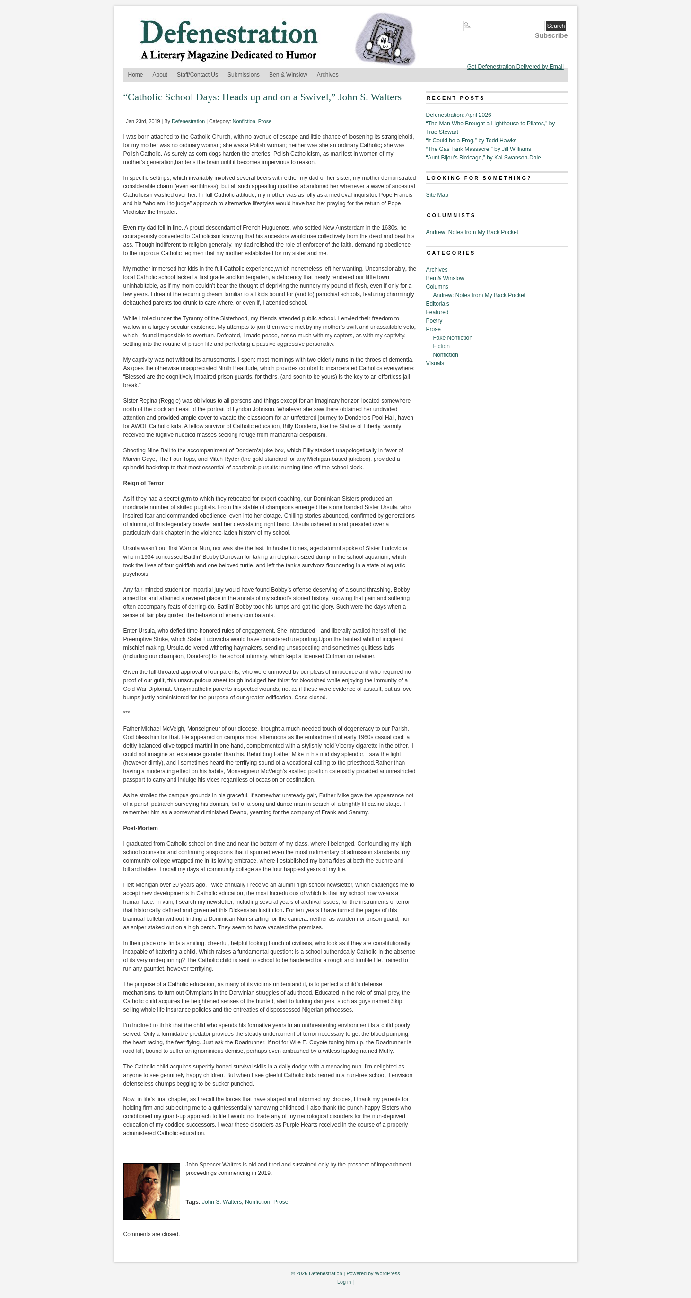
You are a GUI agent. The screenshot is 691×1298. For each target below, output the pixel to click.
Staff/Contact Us (197, 74)
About (160, 74)
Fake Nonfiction (452, 338)
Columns (437, 286)
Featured (437, 312)
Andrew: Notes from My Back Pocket (472, 232)
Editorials (437, 303)
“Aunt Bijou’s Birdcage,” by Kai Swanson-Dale (483, 157)
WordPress (387, 1273)
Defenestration (188, 121)
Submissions (243, 74)
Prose (264, 121)
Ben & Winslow (288, 74)
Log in (344, 1282)
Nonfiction (244, 121)
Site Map (437, 195)
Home (135, 74)
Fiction (441, 346)
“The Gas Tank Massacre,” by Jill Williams (479, 149)
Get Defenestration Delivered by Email (515, 66)
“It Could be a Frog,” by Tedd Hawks (471, 140)
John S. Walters (222, 1202)
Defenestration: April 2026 (458, 115)
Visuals (435, 363)
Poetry (434, 321)
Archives (328, 74)
